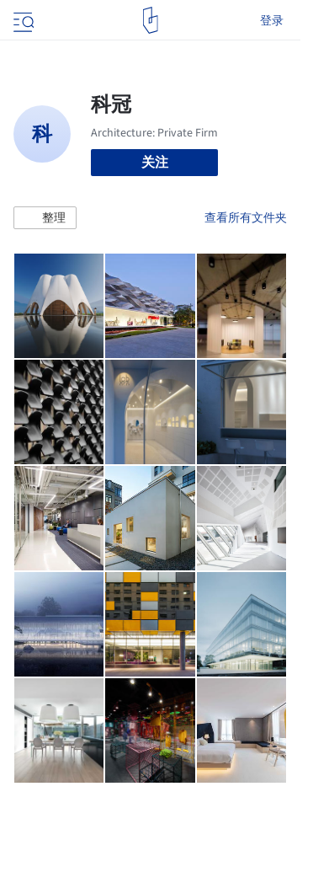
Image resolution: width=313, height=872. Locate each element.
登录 (272, 20)
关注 (154, 162)
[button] (45, 218)
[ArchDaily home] (150, 20)
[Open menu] (22, 20)
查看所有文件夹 (245, 217)
